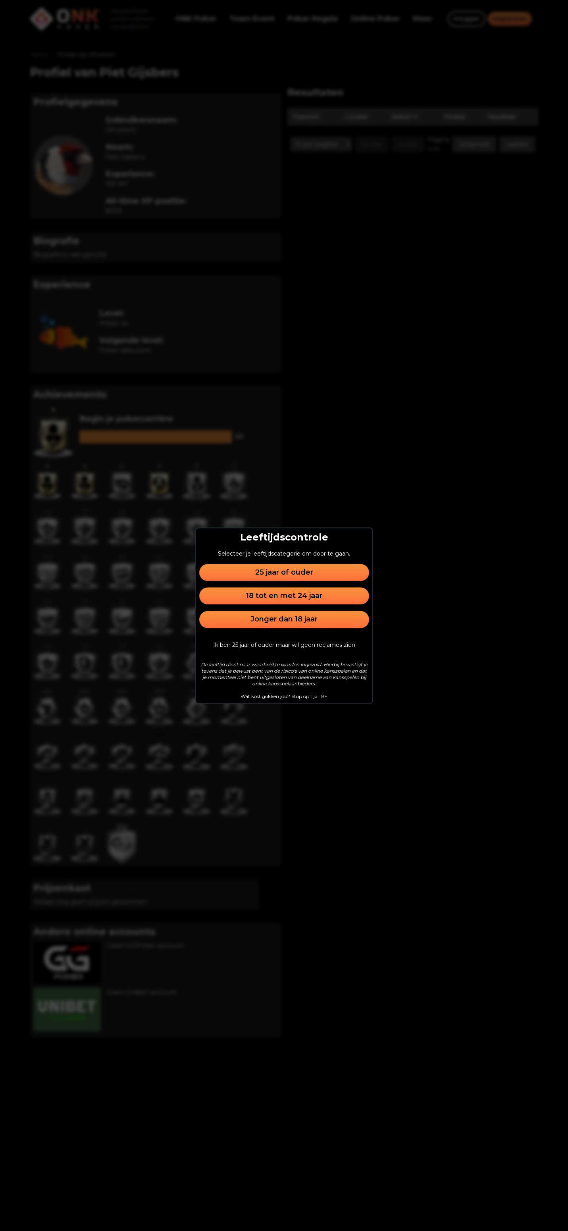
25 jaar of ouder (284, 572)
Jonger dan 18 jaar (284, 619)
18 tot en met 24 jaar (284, 595)
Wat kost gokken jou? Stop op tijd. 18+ (284, 696)
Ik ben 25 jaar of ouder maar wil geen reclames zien (284, 644)
